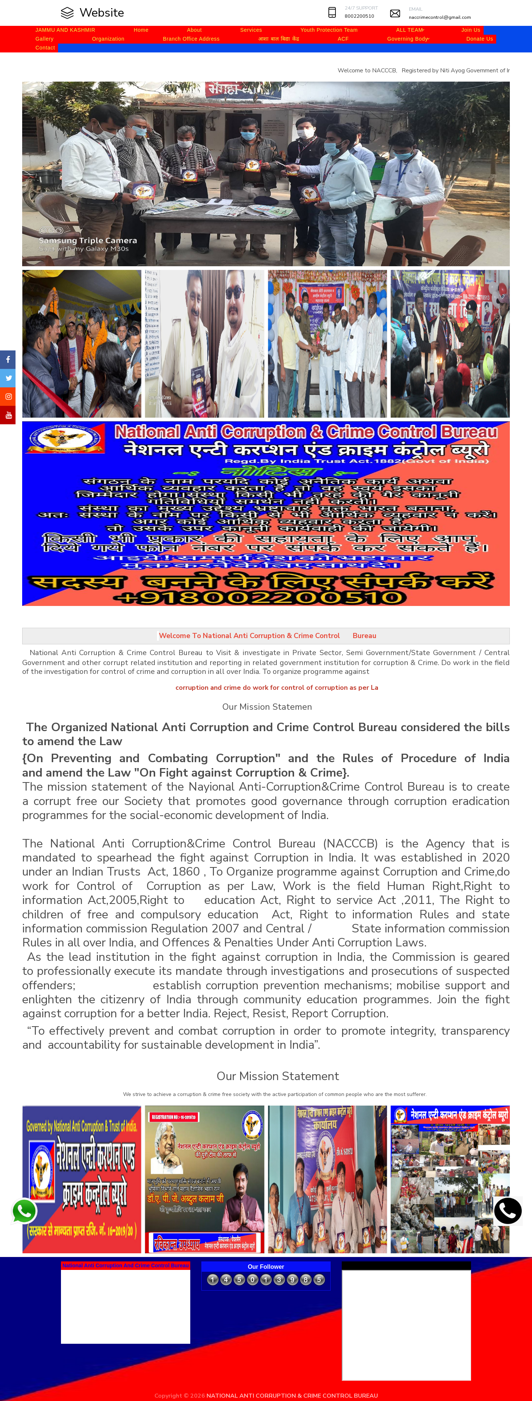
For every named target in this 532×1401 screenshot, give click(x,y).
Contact (45, 48)
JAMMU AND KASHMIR (65, 30)
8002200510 (359, 16)
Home (141, 30)
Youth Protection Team (329, 30)
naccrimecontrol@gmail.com (440, 17)
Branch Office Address (191, 39)
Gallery (44, 39)
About (194, 30)
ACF (343, 39)
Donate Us (479, 39)
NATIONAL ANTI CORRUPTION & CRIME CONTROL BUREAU (292, 1396)
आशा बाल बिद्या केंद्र (278, 39)
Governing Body (407, 39)
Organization (108, 39)
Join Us (471, 30)
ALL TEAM (409, 30)
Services (251, 30)
